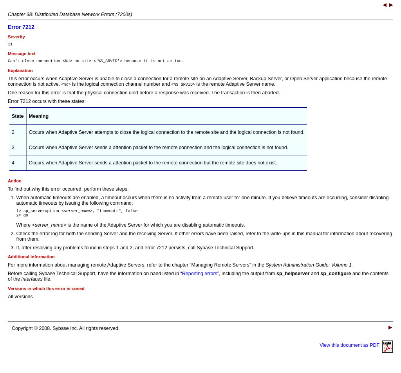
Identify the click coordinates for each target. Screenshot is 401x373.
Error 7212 (21, 27)
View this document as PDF (356, 350)
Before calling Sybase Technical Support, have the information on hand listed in (94, 278)
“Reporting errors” (200, 278)
